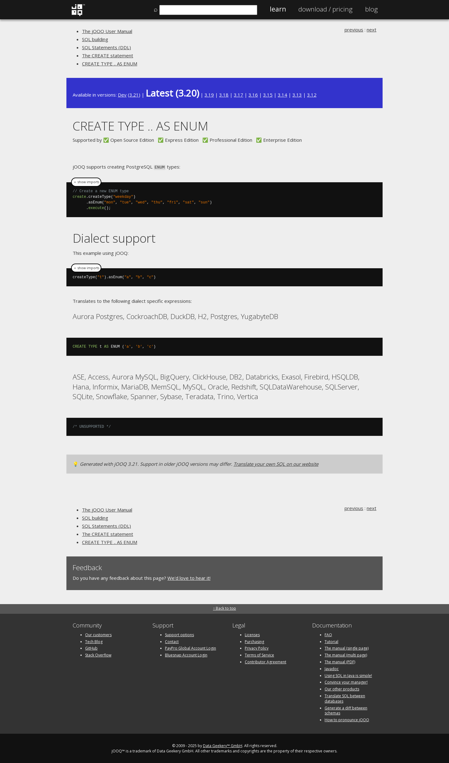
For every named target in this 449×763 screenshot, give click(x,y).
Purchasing (254, 641)
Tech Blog (94, 641)
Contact (172, 641)
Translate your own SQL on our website (276, 463)
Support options (179, 634)
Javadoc (332, 668)
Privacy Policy (256, 647)
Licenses (252, 634)
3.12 (311, 95)
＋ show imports (86, 181)
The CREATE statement (107, 55)
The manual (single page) (347, 647)
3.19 (209, 95)
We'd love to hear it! (188, 577)
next (371, 29)
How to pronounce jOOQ (347, 719)
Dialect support (114, 237)
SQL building (95, 39)
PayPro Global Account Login (190, 647)
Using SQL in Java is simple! (348, 675)
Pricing (325, 9)
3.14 (282, 95)
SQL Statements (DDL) (106, 47)
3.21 (134, 95)
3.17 (238, 95)
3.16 (253, 95)
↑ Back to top (224, 607)
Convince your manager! (346, 681)
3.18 (224, 95)
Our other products (342, 688)
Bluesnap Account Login (186, 654)
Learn (278, 9)
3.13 (297, 95)
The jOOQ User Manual (107, 31)
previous (354, 29)
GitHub (91, 647)
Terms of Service (259, 654)
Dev (122, 95)
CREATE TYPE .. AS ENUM (109, 63)
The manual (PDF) (340, 661)
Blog (371, 9)
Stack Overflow (98, 654)
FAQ (328, 634)
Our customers (98, 634)
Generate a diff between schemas (346, 710)
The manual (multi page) (346, 654)
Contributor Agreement (265, 661)
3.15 (268, 95)
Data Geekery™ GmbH (222, 745)
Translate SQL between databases (345, 698)
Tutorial (331, 641)
